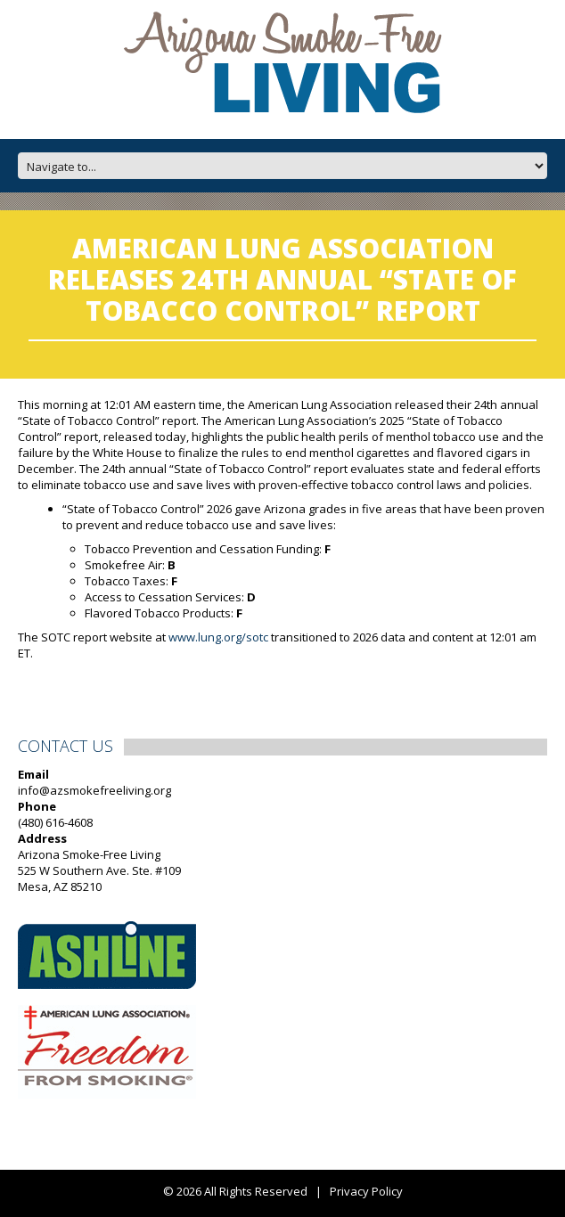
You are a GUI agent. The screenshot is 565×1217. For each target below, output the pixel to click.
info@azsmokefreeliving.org (94, 790)
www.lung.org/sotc (218, 637)
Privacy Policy (366, 1191)
